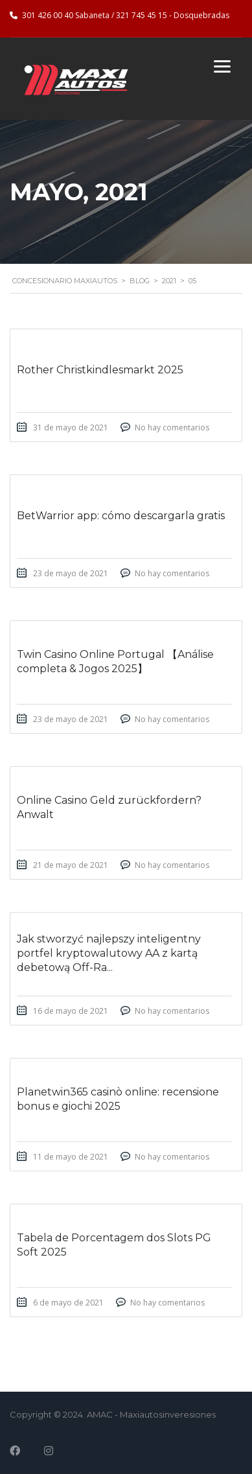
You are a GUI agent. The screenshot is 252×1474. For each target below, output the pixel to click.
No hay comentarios (172, 427)
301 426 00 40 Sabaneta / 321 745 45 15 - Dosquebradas (125, 15)
